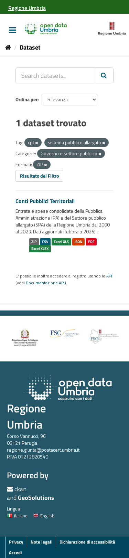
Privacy (16, 541)
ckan (20, 489)
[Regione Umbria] (27, 8)
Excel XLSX (40, 248)
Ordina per (26, 99)
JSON (78, 241)
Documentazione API (45, 283)
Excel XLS (61, 241)
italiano (17, 515)
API (109, 276)
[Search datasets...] (55, 75)
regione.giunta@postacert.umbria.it (43, 449)
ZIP (33, 241)
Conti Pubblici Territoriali (45, 201)
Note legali (41, 541)
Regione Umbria (26, 416)
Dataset (30, 47)
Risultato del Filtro (39, 175)
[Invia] (104, 75)
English (43, 515)
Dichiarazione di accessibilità (87, 541)
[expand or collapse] (12, 30)
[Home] (8, 47)
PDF (91, 241)
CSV (45, 241)
